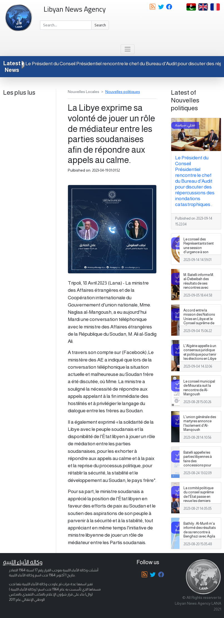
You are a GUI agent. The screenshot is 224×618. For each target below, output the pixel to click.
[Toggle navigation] (127, 49)
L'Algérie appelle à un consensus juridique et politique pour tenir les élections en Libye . (199, 354)
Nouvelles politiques (122, 91)
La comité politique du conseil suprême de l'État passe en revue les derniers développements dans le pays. (198, 498)
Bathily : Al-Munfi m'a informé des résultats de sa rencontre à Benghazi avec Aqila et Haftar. (199, 532)
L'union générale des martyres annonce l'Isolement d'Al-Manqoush (199, 423)
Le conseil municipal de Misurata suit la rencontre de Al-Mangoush (199, 388)
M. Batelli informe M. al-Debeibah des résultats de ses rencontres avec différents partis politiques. (198, 285)
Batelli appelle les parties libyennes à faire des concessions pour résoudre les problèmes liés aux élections (197, 465)
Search (100, 25)
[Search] (66, 25)
